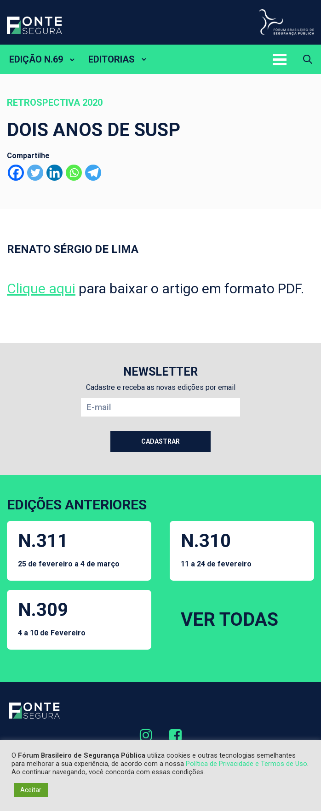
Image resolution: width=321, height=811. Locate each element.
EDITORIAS (111, 59)
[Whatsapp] (74, 173)
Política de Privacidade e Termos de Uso (246, 764)
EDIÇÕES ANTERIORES (77, 505)
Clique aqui (41, 288)
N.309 (52, 618)
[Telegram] (93, 173)
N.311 (69, 549)
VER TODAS (229, 619)
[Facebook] (16, 173)
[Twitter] (35, 173)
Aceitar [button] (30, 790)
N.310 (216, 549)
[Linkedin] (54, 173)
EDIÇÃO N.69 (36, 59)
